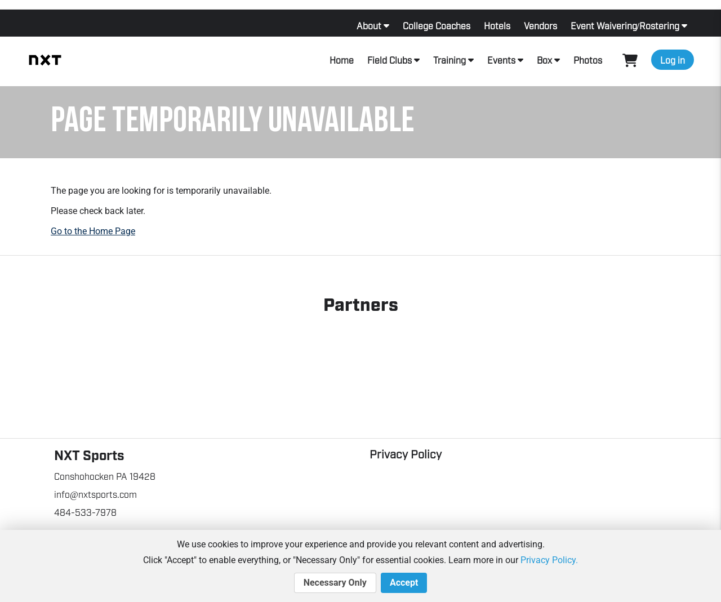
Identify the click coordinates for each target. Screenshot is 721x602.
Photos (587, 59)
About (369, 25)
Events (501, 59)
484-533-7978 (85, 512)
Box (544, 59)
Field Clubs (389, 59)
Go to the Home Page (93, 231)
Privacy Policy (406, 453)
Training (449, 59)
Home (342, 59)
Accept (404, 583)
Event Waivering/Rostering (625, 25)
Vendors (540, 25)
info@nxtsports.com (95, 494)
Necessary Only (335, 582)
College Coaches (436, 25)
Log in (672, 59)
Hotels (497, 25)
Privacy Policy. (549, 560)
